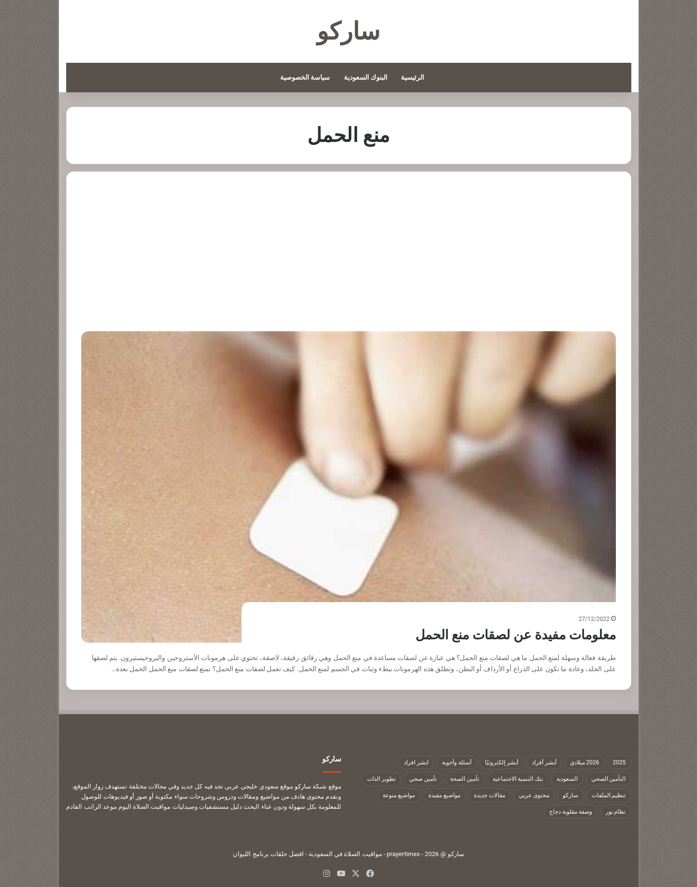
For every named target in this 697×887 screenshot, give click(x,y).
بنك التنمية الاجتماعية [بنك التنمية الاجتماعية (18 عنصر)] (518, 778)
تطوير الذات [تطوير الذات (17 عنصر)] (381, 778)
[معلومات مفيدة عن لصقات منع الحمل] (348, 486)
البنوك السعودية (365, 77)
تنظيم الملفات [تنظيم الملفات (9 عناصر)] (609, 795)
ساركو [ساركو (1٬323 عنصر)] (570, 795)
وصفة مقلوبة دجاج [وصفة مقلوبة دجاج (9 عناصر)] (570, 811)
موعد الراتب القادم (91, 806)
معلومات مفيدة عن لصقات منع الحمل (503, 634)
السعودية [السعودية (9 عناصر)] (567, 778)
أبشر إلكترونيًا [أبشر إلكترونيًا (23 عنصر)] (501, 762)
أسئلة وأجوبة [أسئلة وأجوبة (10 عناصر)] (456, 762)
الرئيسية (412, 77)
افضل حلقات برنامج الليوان (268, 854)
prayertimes (403, 854)
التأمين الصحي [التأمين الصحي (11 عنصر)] (608, 778)
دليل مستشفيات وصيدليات (207, 806)
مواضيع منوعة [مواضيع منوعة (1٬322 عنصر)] (399, 795)
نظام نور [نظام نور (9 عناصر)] (616, 811)
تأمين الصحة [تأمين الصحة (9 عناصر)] (464, 778)
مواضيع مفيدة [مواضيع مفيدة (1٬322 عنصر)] (444, 795)
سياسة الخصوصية (305, 77)
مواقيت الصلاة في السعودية (345, 854)
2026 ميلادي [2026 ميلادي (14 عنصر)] (584, 762)
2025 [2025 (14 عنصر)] (619, 762)
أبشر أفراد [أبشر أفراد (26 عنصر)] (544, 762)
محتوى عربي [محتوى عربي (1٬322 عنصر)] (534, 795)
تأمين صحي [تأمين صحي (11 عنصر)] (423, 778)
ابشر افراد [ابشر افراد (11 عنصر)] (416, 762)
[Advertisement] (349, 258)
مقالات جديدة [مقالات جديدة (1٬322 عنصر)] (489, 795)
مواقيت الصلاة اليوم (144, 806)
